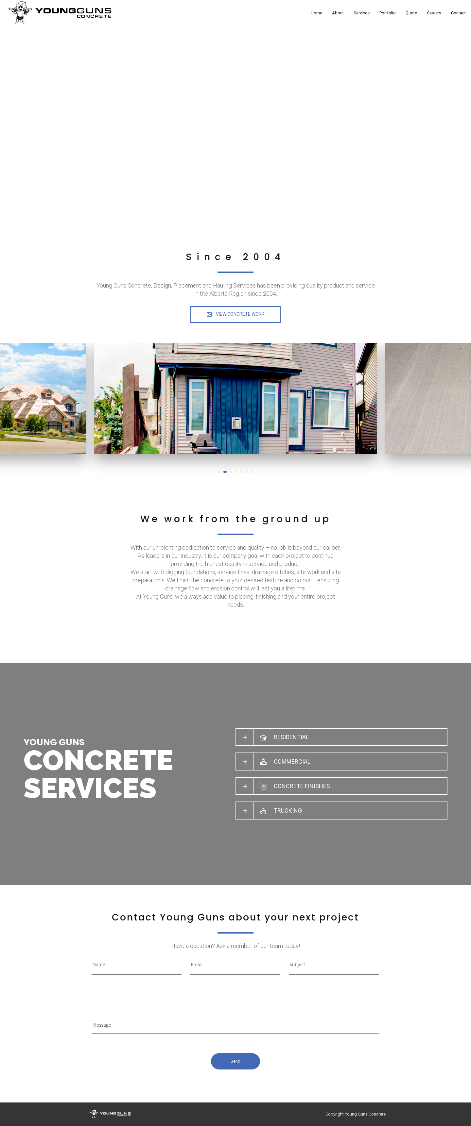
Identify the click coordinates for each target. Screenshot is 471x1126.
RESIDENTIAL (291, 737)
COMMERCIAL (292, 761)
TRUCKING (288, 810)
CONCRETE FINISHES (302, 786)
